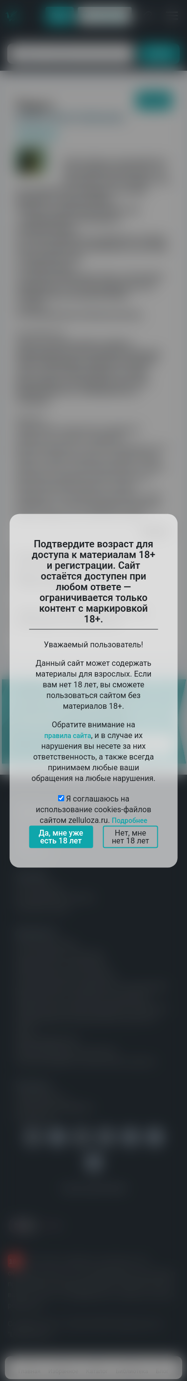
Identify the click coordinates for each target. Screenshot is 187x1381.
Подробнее (129, 820)
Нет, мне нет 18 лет (130, 836)
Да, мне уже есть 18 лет (61, 836)
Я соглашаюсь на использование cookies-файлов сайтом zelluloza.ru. (93, 809)
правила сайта (67, 735)
